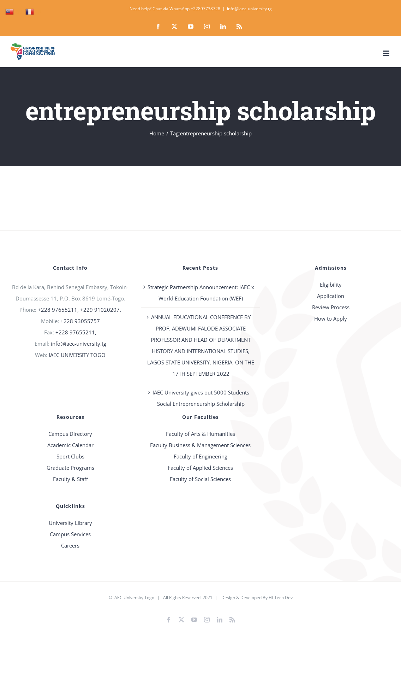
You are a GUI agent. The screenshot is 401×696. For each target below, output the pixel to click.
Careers (70, 545)
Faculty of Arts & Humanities (200, 433)
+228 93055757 (80, 320)
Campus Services (70, 534)
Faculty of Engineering (200, 456)
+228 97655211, (75, 332)
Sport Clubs (70, 456)
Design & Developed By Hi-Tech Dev (257, 598)
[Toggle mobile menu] (386, 53)
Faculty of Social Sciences (200, 478)
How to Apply (330, 318)
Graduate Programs (70, 467)
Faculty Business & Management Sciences (200, 445)
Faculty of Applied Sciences (200, 467)
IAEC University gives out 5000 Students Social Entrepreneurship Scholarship (200, 398)
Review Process (330, 307)
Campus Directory (70, 433)
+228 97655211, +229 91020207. (79, 309)
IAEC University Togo (133, 598)
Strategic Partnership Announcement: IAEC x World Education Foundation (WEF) (201, 292)
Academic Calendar (70, 445)
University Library (70, 522)
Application (330, 295)
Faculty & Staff (70, 478)
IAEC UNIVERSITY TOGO (77, 354)
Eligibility (331, 284)
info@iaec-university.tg (249, 9)
